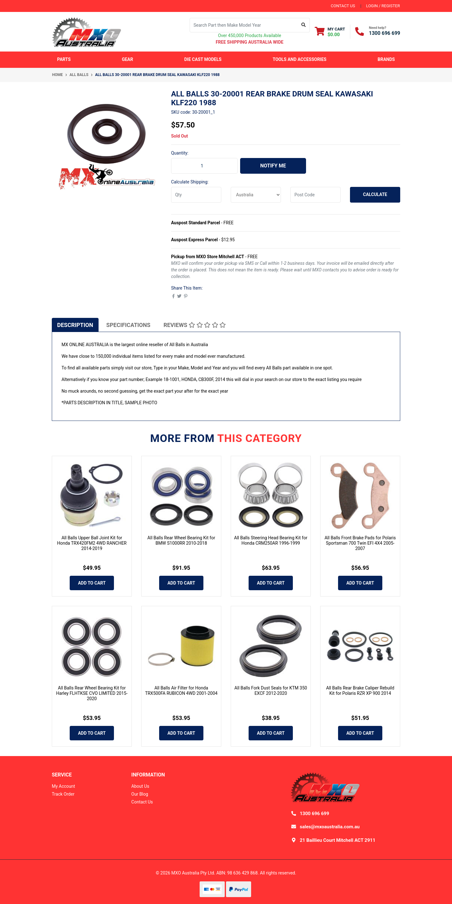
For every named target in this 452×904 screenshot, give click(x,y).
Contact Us (142, 801)
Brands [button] (386, 59)
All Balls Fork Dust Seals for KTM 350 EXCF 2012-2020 (270, 690)
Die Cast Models (203, 59)
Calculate (375, 194)
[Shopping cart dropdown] (330, 31)
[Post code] (315, 195)
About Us (140, 786)
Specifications (128, 325)
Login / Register (383, 5)
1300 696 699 (384, 33)
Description (75, 325)
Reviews (195, 325)
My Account (63, 786)
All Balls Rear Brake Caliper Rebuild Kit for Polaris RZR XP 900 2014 (360, 690)
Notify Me (273, 166)
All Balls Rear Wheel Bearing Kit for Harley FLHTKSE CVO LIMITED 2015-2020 (92, 693)
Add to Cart (91, 582)
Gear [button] (127, 59)
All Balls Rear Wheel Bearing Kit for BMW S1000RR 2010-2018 (181, 540)
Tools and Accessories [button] (299, 59)
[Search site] (304, 25)
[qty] (196, 195)
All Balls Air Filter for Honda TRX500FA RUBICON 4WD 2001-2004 (181, 690)
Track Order (63, 794)
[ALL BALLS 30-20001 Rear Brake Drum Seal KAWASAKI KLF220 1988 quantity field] (204, 166)
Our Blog (139, 794)
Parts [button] (64, 59)
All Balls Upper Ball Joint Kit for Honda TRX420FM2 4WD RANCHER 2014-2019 (91, 543)
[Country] (256, 195)
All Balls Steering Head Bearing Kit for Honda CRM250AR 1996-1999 (270, 540)
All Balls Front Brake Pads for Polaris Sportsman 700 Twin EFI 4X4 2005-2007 (360, 543)
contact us (343, 5)
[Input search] (244, 25)
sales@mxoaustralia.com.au (330, 827)
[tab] (75, 325)
